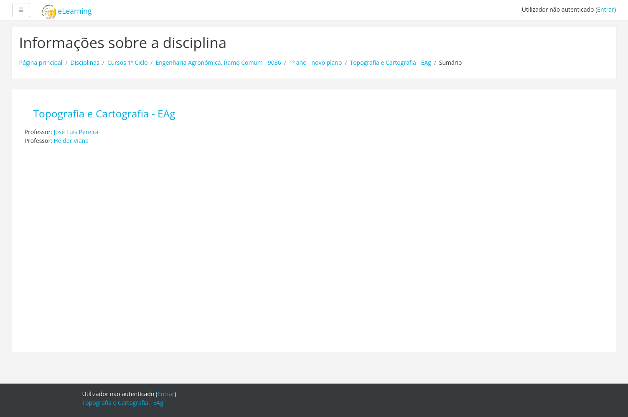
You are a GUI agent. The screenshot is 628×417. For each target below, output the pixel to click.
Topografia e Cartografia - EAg (390, 62)
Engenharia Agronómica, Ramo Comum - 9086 (218, 62)
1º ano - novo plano (315, 62)
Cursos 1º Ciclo (127, 62)
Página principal (41, 62)
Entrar (605, 9)
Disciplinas (85, 62)
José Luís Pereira (75, 132)
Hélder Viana (71, 141)
